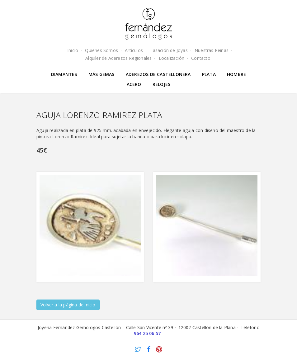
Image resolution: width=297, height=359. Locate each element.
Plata (209, 74)
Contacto (200, 58)
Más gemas (101, 74)
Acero (134, 84)
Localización (171, 58)
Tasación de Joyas (168, 50)
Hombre (236, 74)
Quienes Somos (101, 50)
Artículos (134, 50)
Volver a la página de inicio (68, 305)
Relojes (161, 84)
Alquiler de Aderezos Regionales (118, 58)
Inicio (72, 50)
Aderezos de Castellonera (158, 74)
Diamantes (64, 74)
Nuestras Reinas (212, 50)
